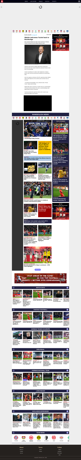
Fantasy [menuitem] (47, 1)
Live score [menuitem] (33, 1)
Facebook (59, 449)
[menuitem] (12, 1)
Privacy (40, 449)
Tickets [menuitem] (54, 1)
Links (59, 453)
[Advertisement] (40, 19)
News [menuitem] (26, 1)
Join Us (21, 451)
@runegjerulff (34, 33)
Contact (21, 449)
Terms (40, 447)
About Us (21, 447)
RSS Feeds (59, 451)
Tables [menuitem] (41, 1)
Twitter (59, 447)
